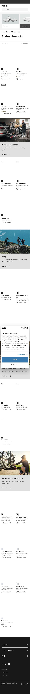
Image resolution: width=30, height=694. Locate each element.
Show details (21, 354)
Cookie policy (5, 672)
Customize (15, 364)
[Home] (6, 6)
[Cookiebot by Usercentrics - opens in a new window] (21, 328)
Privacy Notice (5, 669)
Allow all (15, 359)
